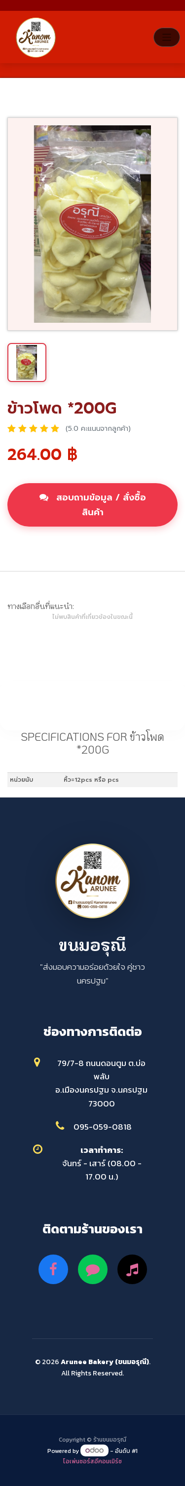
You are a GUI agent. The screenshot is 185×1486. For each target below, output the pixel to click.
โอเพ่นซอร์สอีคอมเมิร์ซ (92, 1461)
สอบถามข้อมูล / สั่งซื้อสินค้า (92, 505)
